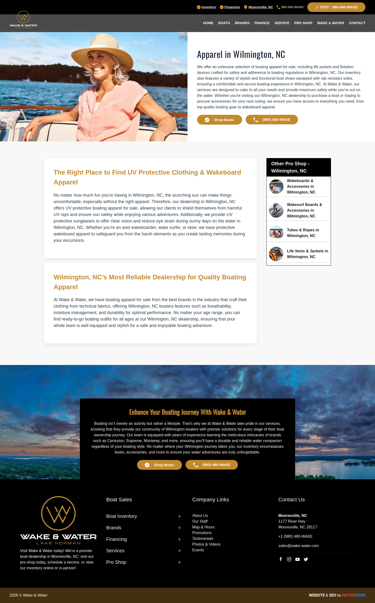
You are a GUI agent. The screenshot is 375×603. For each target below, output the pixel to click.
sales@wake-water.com (298, 546)
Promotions (202, 533)
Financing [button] (116, 539)
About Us (200, 516)
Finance (262, 23)
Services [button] (115, 550)
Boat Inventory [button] (121, 516)
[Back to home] (23, 19)
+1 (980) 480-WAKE (295, 536)
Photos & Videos (206, 544)
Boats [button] (224, 23)
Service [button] (281, 23)
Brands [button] (242, 23)
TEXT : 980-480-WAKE (336, 7)
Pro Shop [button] (303, 23)
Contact (357, 23)
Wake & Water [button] (330, 23)
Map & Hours (203, 527)
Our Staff (200, 521)
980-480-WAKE (290, 7)
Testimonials (202, 539)
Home (208, 23)
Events (198, 550)
